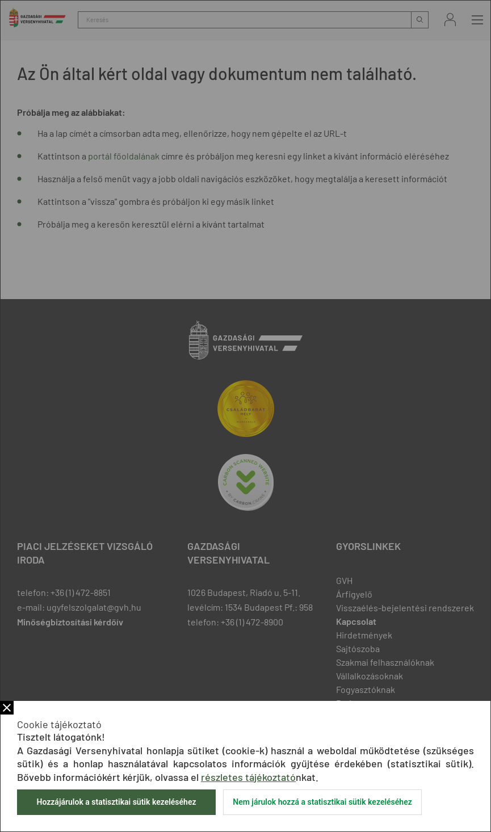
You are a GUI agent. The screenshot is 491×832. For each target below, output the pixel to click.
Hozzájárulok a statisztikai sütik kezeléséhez (116, 801)
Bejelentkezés (450, 19)
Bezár (7, 708)
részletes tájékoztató (248, 777)
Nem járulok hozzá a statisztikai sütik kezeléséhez (322, 801)
